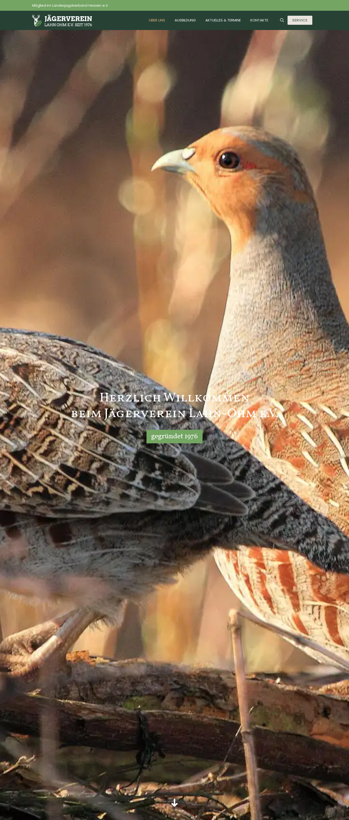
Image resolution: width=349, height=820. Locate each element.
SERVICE (300, 20)
